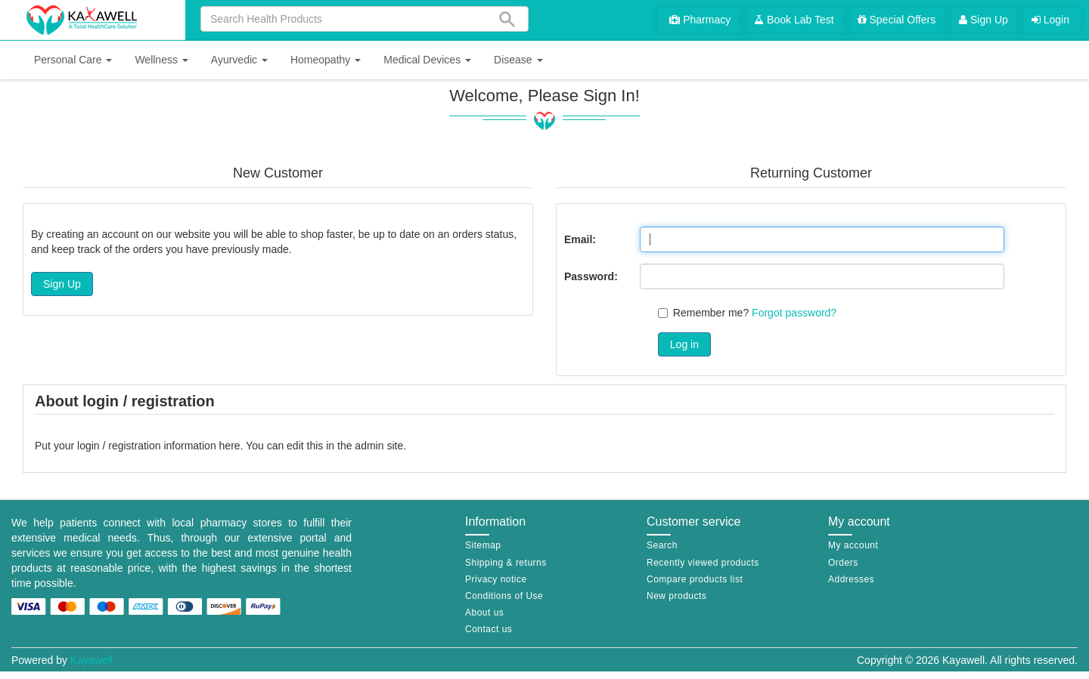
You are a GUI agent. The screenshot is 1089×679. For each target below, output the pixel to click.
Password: (591, 276)
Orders (843, 562)
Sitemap (483, 545)
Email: (580, 239)
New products (676, 596)
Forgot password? (794, 313)
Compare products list (695, 579)
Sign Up (983, 20)
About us (484, 612)
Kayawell (91, 660)
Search (662, 545)
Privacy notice (496, 579)
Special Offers (897, 20)
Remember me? (711, 313)
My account (853, 545)
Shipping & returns (506, 562)
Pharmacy (700, 20)
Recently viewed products (703, 562)
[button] (73, 60)
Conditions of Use (504, 596)
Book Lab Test (793, 20)
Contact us (488, 629)
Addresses (851, 579)
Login (1050, 20)
